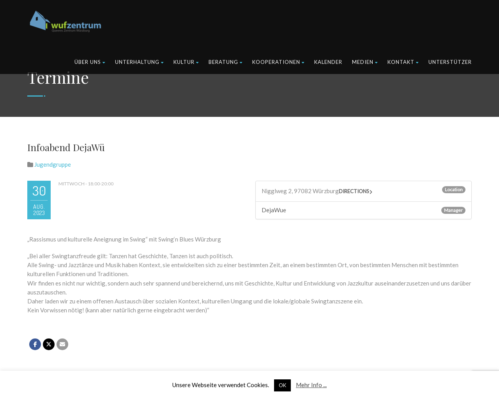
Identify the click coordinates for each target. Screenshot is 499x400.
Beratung (225, 62)
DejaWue (274, 209)
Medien (365, 62)
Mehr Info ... (311, 384)
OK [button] (282, 385)
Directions (354, 191)
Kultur (186, 62)
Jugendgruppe (52, 164)
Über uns (89, 62)
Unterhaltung (139, 62)
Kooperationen (278, 62)
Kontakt (403, 62)
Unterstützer (450, 62)
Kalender (328, 62)
